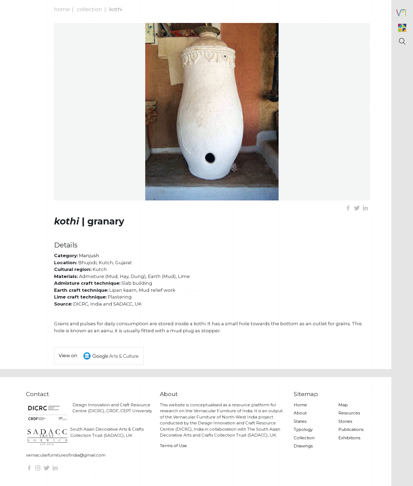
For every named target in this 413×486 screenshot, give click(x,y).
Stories (345, 421)
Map (343, 404)
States (300, 421)
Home (62, 9)
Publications (351, 429)
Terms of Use (173, 445)
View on (101, 355)
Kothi (116, 9)
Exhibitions (349, 437)
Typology (303, 429)
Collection (89, 9)
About (300, 412)
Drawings (303, 445)
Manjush (89, 255)
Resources (349, 412)
